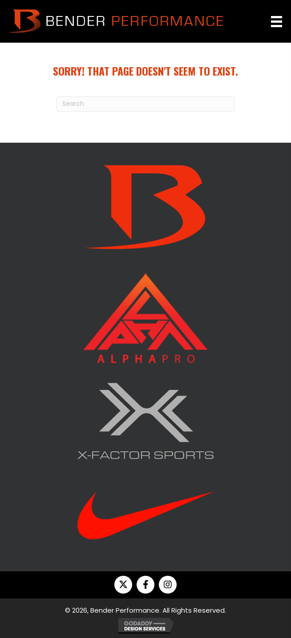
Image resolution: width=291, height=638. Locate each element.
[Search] (145, 104)
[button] (123, 585)
